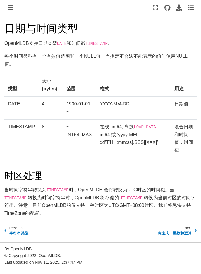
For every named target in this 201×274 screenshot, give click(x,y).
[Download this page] (178, 7)
